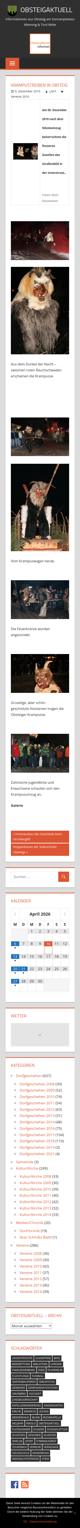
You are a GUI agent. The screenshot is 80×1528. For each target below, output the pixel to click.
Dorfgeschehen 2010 (37, 1096)
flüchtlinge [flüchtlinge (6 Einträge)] (20, 1376)
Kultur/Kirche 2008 (35, 1176)
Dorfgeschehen (29, 1075)
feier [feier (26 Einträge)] (41, 1370)
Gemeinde (24, 1161)
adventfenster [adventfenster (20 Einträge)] (22, 1358)
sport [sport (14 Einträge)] (29, 1441)
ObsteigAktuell (46, 9)
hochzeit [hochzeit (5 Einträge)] (35, 1394)
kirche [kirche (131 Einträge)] (16, 1411)
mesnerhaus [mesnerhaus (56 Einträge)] (20, 1417)
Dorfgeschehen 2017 (37, 1134)
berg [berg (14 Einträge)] (57, 1358)
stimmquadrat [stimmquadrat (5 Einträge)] (46, 1441)
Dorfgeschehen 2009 (37, 1090)
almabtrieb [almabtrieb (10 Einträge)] (43, 1358)
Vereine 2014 (31, 1291)
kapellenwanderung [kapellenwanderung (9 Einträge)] (26, 1405)
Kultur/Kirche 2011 (35, 1195)
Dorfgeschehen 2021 (37, 1153)
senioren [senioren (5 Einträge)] (34, 1435)
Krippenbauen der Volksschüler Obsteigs (35, 849)
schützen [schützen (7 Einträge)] (18, 1435)
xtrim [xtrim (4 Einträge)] (45, 1459)
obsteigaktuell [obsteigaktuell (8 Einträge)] (49, 1423)
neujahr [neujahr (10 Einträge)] (17, 1423)
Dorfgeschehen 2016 (37, 1128)
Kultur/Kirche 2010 (35, 1189)
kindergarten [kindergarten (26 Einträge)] (53, 1405)
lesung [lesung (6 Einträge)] (44, 1411)
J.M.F (53, 91)
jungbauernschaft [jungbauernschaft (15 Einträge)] (25, 1400)
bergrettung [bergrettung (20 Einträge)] (21, 1364)
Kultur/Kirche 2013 (35, 1208)
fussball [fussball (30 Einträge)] (38, 1376)
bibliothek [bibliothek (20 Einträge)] (40, 1364)
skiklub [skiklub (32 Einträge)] (17, 1441)
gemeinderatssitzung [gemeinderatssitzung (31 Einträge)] (43, 1388)
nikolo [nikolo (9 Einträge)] (31, 1423)
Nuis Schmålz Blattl (36, 1237)
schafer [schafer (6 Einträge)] (38, 1429)
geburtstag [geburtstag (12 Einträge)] (47, 1382)
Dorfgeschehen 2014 (37, 1121)
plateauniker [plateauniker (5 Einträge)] (21, 1429)
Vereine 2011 (31, 1272)
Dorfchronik (30, 1230)
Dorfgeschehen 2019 (37, 1147)
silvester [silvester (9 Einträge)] (50, 1435)
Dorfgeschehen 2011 (37, 1103)
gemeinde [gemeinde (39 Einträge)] (18, 1388)
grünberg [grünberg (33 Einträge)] (19, 1394)
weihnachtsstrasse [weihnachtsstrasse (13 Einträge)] (25, 1459)
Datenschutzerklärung (43, 1521)
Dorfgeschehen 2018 (37, 1140)
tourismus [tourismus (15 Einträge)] (19, 1447)
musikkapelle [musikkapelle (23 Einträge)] (52, 1417)
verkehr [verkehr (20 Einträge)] (35, 1447)
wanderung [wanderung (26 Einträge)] (40, 1453)
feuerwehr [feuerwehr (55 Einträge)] (55, 1370)
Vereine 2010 (20, 97)
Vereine (22, 1245)
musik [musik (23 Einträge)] (36, 1417)
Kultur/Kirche (27, 1168)
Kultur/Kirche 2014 (35, 1214)
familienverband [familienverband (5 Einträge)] (23, 1370)
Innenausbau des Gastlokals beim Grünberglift (37, 836)
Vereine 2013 (31, 1285)
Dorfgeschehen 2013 (37, 1115)
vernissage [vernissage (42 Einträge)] (51, 1447)
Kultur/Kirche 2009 (35, 1182)
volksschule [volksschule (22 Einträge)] (20, 1453)
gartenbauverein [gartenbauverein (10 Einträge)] (24, 1382)
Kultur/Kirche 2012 (35, 1201)
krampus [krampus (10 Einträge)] (30, 1411)
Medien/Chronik (29, 1222)
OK (25, 1521)
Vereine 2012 (31, 1278)
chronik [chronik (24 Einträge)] (56, 1364)
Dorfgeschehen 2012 (37, 1109)
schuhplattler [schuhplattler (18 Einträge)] (57, 1429)
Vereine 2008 (31, 1253)
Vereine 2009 (31, 1259)
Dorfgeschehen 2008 (37, 1084)
